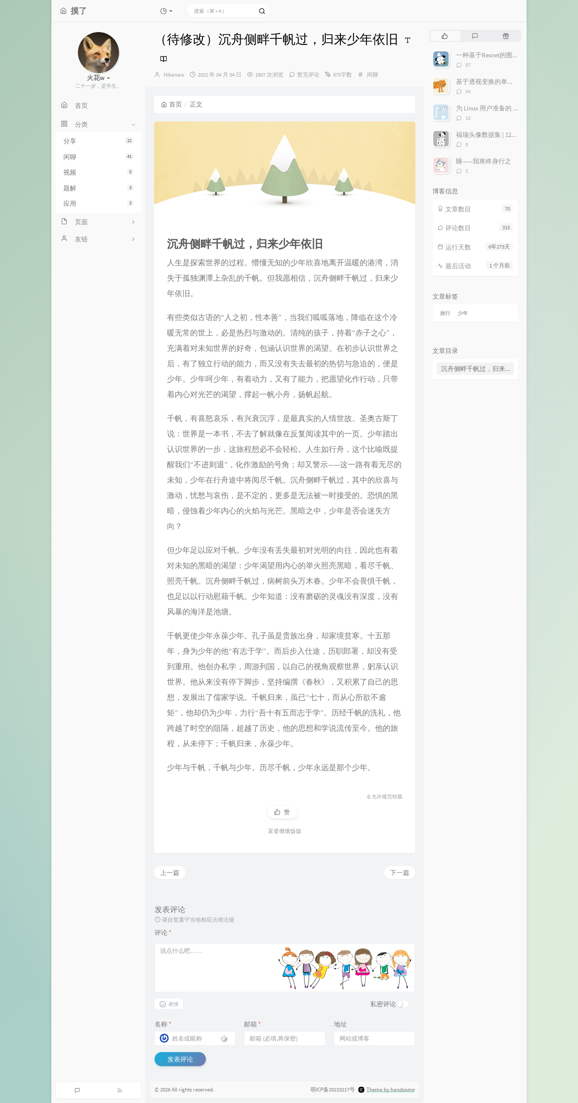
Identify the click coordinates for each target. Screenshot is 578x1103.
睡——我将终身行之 (483, 161)
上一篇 (169, 873)
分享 (98, 141)
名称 (163, 1024)
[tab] (444, 36)
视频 (98, 172)
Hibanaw (174, 74)
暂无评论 (308, 74)
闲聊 (98, 157)
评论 (163, 932)
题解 (98, 188)
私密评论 (383, 1004)
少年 (463, 313)
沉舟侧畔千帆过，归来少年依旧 (477, 369)
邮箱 (252, 1024)
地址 (340, 1024)
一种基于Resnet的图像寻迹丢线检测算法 (513, 55)
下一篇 (399, 873)
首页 (171, 104)
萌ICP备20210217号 (332, 1089)
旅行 (445, 313)
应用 (98, 203)
